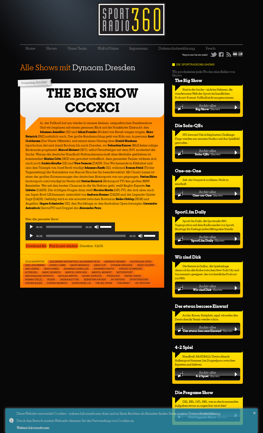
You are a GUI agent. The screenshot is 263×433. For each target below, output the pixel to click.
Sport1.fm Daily (190, 212)
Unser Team (77, 48)
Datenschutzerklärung (176, 48)
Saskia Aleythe (69, 279)
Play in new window (63, 246)
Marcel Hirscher (76, 272)
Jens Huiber (51, 269)
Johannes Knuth (103, 269)
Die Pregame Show (194, 392)
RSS (229, 54)
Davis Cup (100, 265)
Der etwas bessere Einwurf (201, 306)
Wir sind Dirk (188, 257)
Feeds (211, 48)
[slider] (64, 227)
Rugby (51, 279)
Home (30, 48)
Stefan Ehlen (33, 283)
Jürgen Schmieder (130, 269)
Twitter (213, 54)
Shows (51, 48)
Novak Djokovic (92, 276)
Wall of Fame (108, 48)
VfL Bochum (142, 283)
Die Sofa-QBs (189, 125)
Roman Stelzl (33, 279)
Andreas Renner (114, 261)
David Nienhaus (79, 265)
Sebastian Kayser (95, 279)
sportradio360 (139, 279)
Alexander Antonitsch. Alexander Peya (75, 261)
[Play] (31, 227)
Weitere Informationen (33, 427)
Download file (36, 246)
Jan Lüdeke (32, 269)
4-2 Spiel (184, 347)
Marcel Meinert (102, 272)
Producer (113, 276)
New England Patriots (39, 276)
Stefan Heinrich (57, 283)
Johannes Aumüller (76, 269)
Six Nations (118, 279)
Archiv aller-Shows (207, 107)
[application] (70, 228)
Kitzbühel (31, 272)
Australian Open (140, 261)
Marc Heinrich (51, 272)
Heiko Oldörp (145, 265)
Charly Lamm (57, 265)
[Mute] (96, 227)
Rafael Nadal (133, 276)
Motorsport (125, 272)
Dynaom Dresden (121, 265)
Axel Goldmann (35, 265)
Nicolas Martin (67, 276)
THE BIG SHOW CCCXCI (92, 100)
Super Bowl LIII (81, 283)
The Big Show (188, 80)
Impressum (138, 48)
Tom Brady (123, 283)
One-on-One (188, 170)
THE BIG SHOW (103, 283)
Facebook (221, 54)
